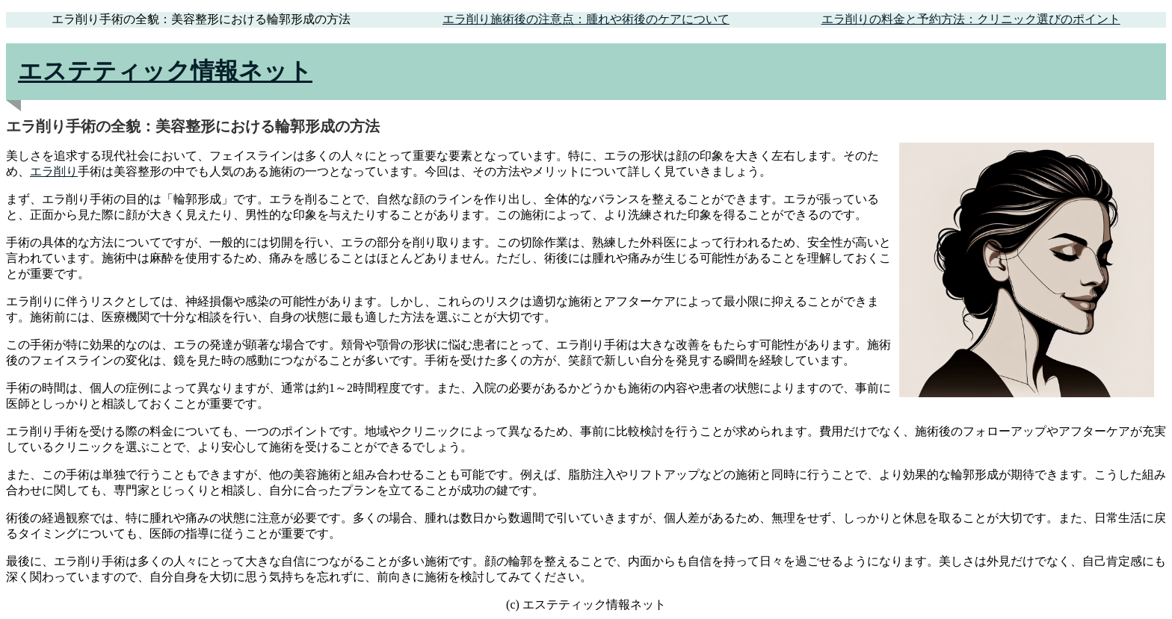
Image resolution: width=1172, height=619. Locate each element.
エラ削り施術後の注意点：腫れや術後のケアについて (586, 19)
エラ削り (54, 171)
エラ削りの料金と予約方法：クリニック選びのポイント (970, 19)
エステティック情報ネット (165, 70)
